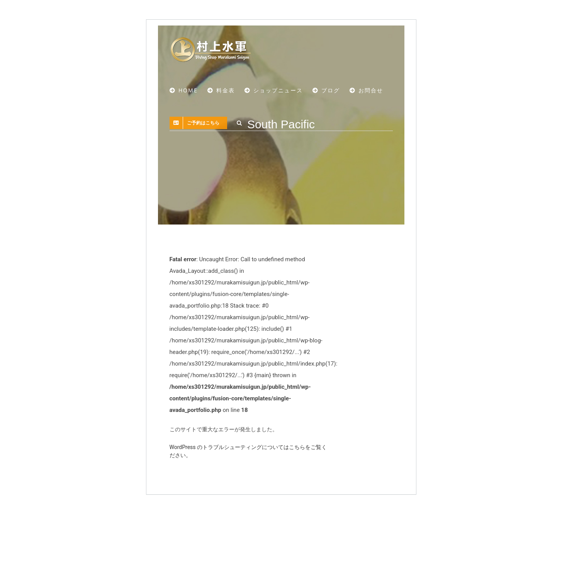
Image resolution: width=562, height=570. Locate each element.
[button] (240, 123)
